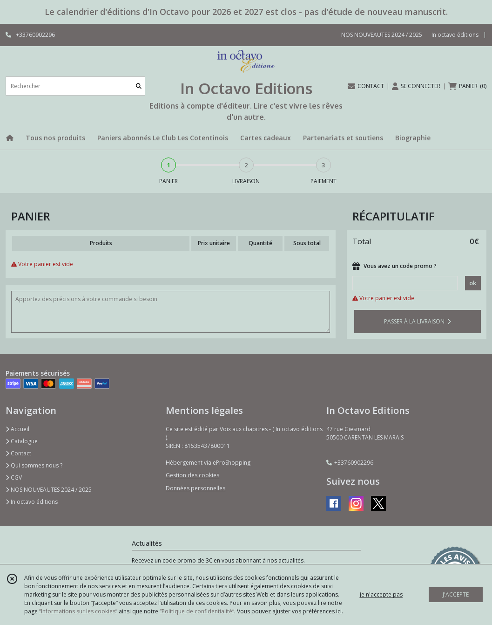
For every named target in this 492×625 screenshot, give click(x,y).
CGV (14, 477)
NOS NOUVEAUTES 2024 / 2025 (49, 490)
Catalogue (22, 441)
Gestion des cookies (192, 475)
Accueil (17, 429)
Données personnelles (195, 488)
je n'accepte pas (381, 594)
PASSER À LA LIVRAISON (417, 321)
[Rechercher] (139, 86)
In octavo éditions (32, 502)
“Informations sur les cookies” (78, 611)
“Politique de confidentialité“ (197, 611)
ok (472, 283)
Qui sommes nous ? (34, 465)
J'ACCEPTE (456, 594)
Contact (18, 453)
